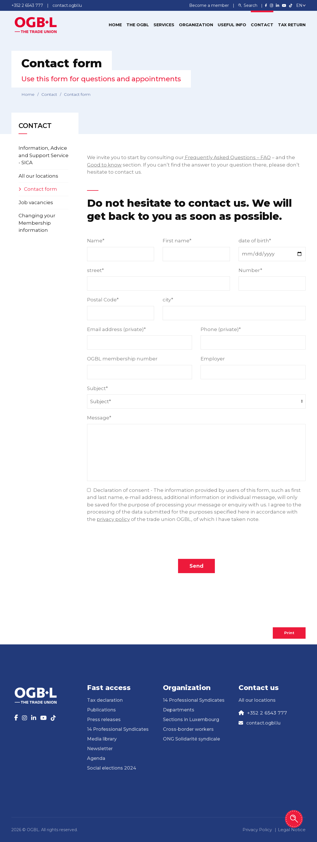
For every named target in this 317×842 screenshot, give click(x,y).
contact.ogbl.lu (263, 723)
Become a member (209, 5)
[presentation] (196, 542)
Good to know (104, 165)
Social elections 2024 (111, 768)
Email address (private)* (116, 329)
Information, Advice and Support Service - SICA (43, 155)
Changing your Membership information (37, 223)
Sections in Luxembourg (191, 719)
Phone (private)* (221, 329)
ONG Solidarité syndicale (191, 739)
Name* (95, 241)
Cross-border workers (188, 729)
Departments (178, 710)
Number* (250, 270)
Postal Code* (103, 300)
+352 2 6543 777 (267, 713)
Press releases (104, 719)
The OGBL (137, 24)
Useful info (232, 24)
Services (164, 24)
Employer (213, 359)
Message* (99, 418)
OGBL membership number (122, 359)
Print (289, 633)
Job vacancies (36, 202)
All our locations (38, 176)
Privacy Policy (257, 829)
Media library (102, 739)
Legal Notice (292, 829)
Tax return (292, 24)
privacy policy (113, 519)
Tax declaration (105, 700)
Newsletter (100, 748)
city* (168, 300)
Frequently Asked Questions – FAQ (227, 157)
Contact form (40, 189)
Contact (262, 24)
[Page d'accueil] (35, 24)
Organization (196, 24)
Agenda (96, 758)
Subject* (97, 388)
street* (95, 270)
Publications (101, 710)
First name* (177, 241)
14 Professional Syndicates (118, 729)
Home (115, 24)
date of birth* (255, 241)
